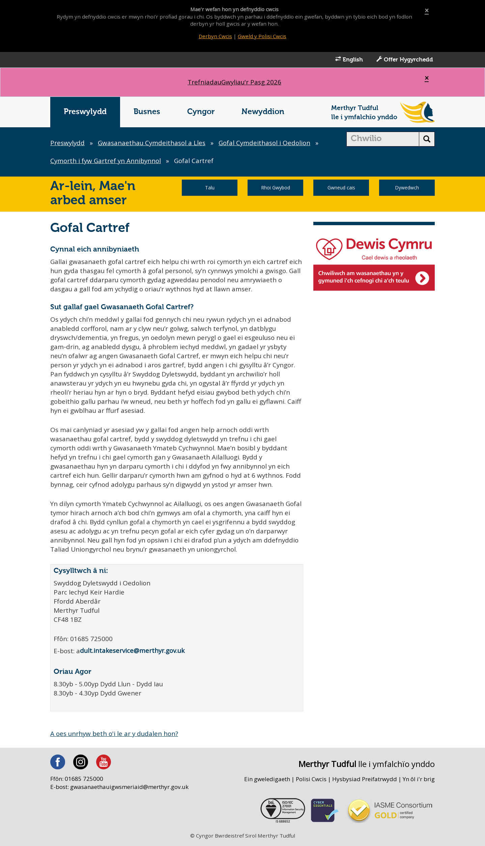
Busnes (147, 112)
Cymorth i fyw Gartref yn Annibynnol (106, 161)
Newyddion (262, 112)
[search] (383, 139)
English (349, 60)
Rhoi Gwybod (275, 188)
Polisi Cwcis (310, 782)
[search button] (427, 139)
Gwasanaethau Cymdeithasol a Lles (152, 143)
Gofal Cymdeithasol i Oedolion (267, 143)
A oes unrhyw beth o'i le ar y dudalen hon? (115, 736)
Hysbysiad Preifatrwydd (364, 782)
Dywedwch (407, 188)
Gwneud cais (341, 188)
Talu (210, 188)
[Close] (427, 10)
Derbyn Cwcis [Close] (215, 36)
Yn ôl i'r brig (418, 782)
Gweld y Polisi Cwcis (262, 36)
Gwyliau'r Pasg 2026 (234, 82)
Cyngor (201, 112)
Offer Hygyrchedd (404, 60)
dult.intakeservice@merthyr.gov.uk (133, 653)
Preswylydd (85, 112)
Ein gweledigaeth (266, 782)
